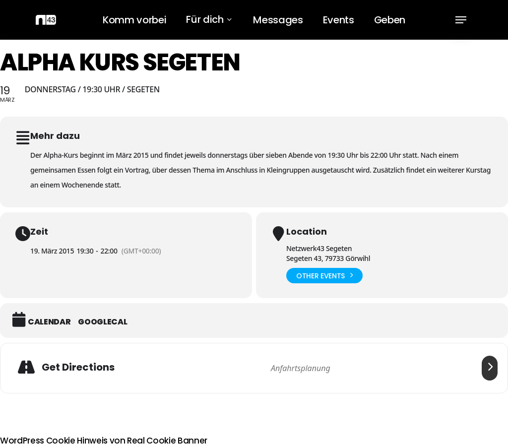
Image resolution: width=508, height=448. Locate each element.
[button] (460, 20)
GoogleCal (102, 322)
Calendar (49, 322)
